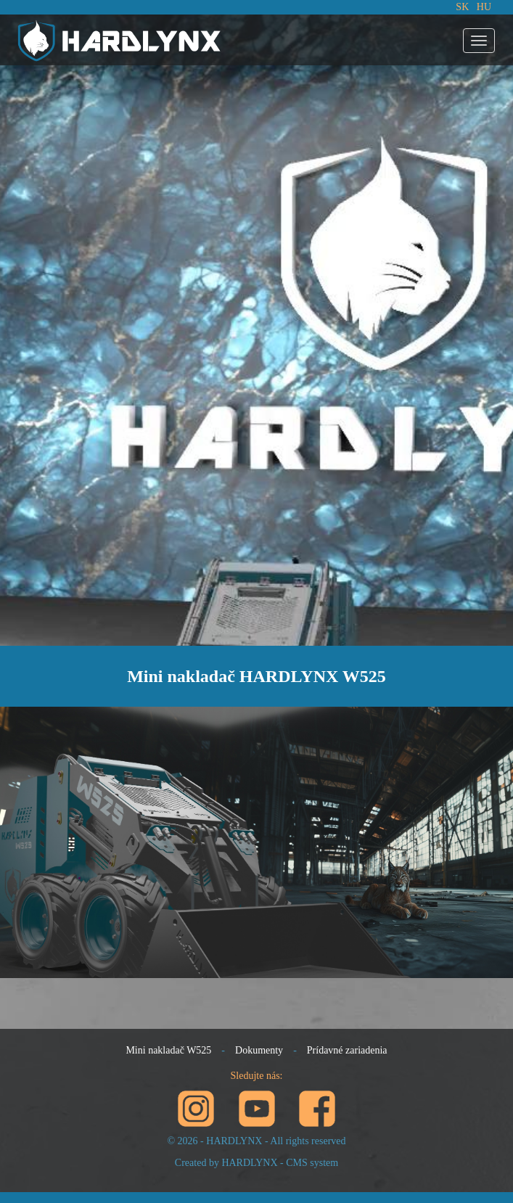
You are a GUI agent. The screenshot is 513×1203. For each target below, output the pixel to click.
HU (484, 6)
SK (462, 6)
